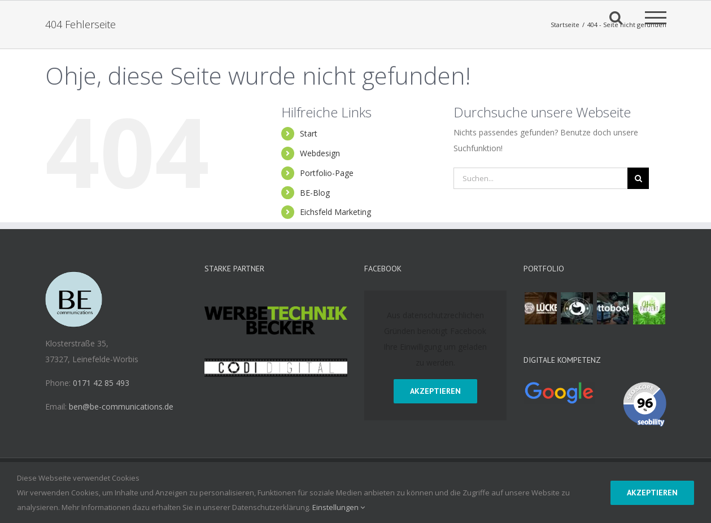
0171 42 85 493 (101, 382)
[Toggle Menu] (656, 17)
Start (308, 133)
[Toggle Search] (615, 17)
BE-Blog (315, 192)
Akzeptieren (435, 391)
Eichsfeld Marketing (335, 211)
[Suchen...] (540, 178)
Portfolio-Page (327, 173)
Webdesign (320, 153)
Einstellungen (338, 507)
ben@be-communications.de (121, 406)
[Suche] (638, 178)
